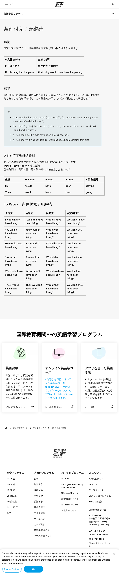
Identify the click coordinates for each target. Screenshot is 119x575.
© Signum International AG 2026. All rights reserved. (91, 567)
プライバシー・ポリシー (74, 563)
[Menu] (112, 13)
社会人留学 (39, 507)
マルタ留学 (39, 513)
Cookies (105, 563)
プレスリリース (96, 490)
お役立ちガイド (69, 510)
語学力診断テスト (70, 499)
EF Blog (65, 478)
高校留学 (38, 490)
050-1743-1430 (96, 539)
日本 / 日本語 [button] (12, 563)
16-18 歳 (11, 484)
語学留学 (38, 496)
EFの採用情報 (95, 501)
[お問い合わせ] (113, 4)
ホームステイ (40, 519)
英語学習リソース (70, 493)
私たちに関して (96, 478)
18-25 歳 (11, 490)
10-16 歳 (11, 478)
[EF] (59, 4)
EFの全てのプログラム (100, 496)
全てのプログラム (42, 536)
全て (9, 513)
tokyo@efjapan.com (98, 534)
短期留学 (38, 484)
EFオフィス (94, 484)
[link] (13, 13)
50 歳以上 (12, 501)
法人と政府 (12, 507)
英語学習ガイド (41, 530)
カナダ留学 (39, 524)
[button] (12, 4)
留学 (36, 478)
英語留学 (38, 501)
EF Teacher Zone (69, 504)
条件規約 (93, 563)
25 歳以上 (12, 496)
